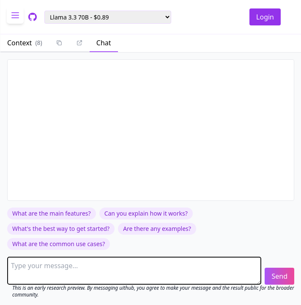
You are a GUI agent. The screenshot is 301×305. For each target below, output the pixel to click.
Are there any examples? (157, 229)
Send (279, 276)
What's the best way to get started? (60, 229)
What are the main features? (51, 213)
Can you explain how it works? (146, 213)
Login (265, 17)
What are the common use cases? (58, 244)
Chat (103, 42)
